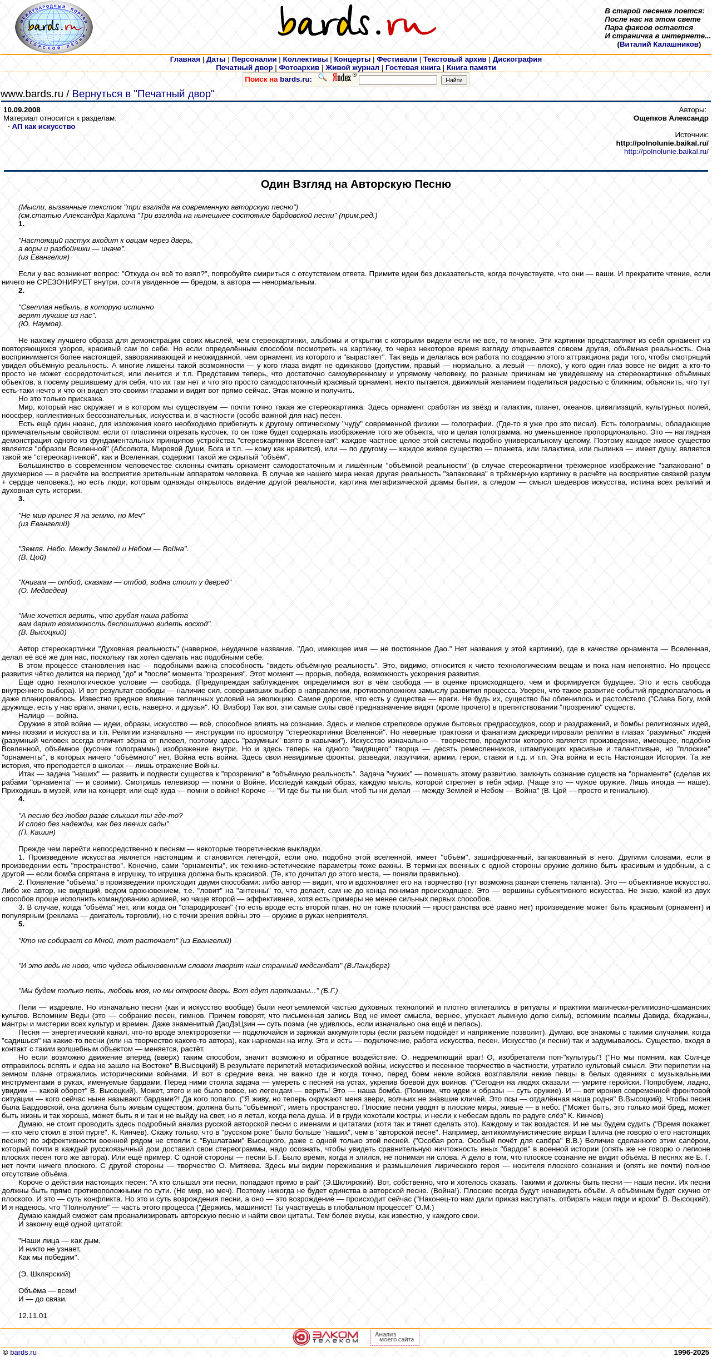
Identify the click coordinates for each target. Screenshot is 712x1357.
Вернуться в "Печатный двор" (143, 93)
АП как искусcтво (44, 126)
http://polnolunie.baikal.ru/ (666, 151)
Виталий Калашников (659, 44)
